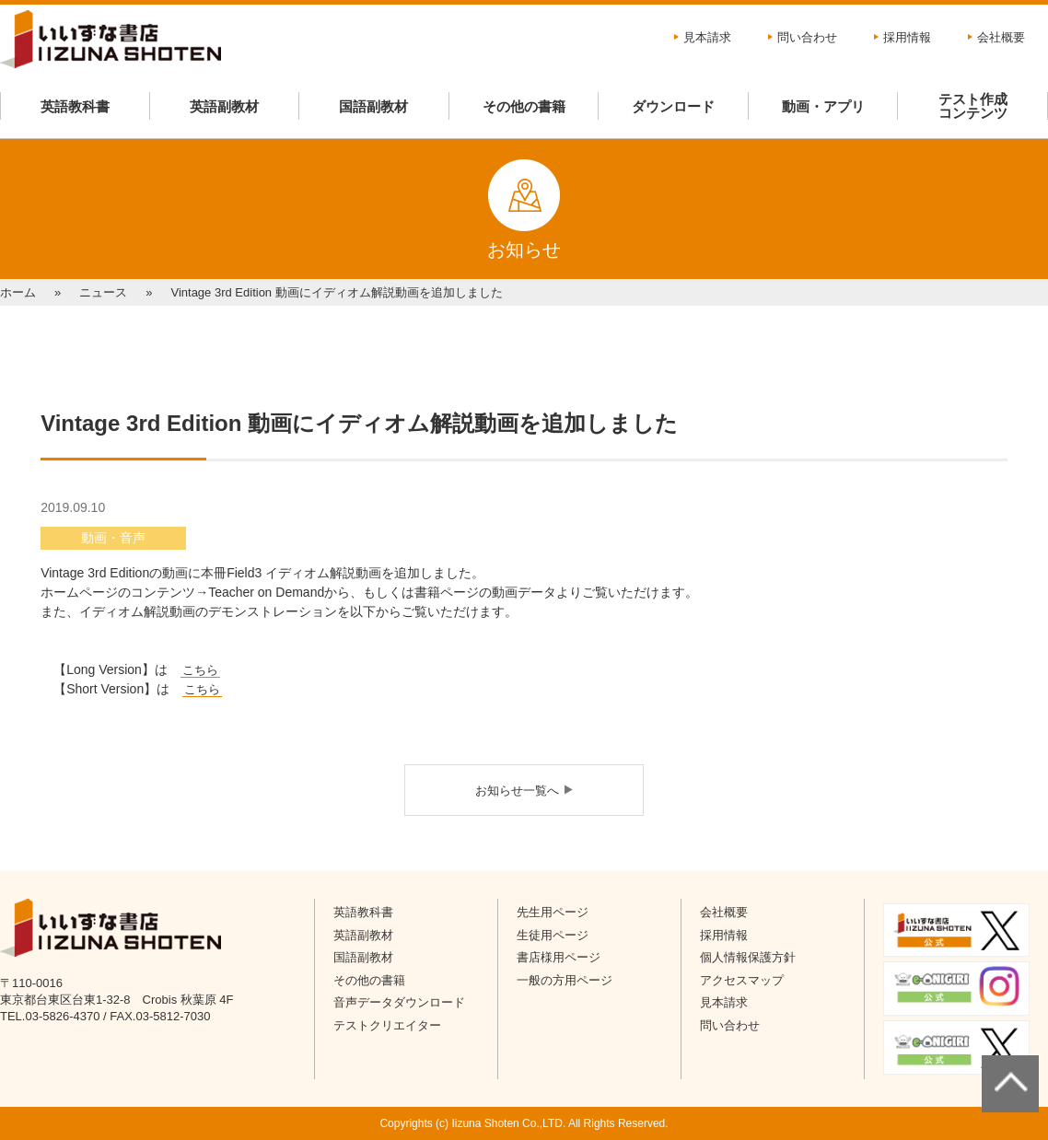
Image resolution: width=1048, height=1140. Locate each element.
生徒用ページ (552, 935)
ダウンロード (673, 106)
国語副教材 (373, 106)
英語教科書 (75, 106)
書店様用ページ (558, 957)
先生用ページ (552, 912)
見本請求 (707, 37)
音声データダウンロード (399, 1002)
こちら (202, 689)
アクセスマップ (742, 980)
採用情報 (907, 37)
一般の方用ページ (564, 980)
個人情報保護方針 (748, 957)
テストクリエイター (387, 1025)
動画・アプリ (823, 106)
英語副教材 (224, 106)
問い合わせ (807, 37)
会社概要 (1001, 37)
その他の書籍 (524, 106)
